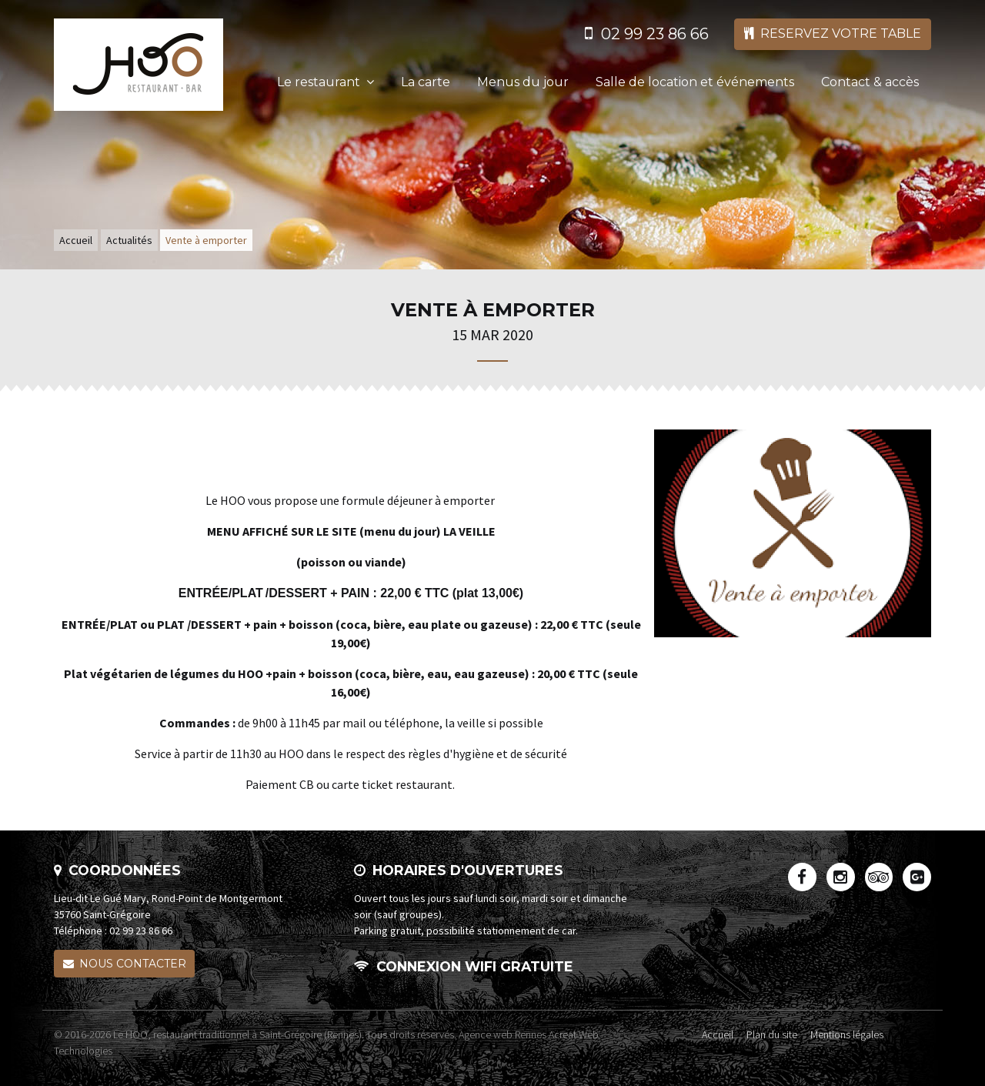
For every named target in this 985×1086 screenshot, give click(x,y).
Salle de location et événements (695, 82)
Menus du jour (523, 82)
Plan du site (771, 1034)
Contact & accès (870, 82)
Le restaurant (325, 82)
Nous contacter (124, 964)
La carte (425, 82)
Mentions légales (846, 1034)
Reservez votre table (832, 33)
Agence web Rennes (502, 1034)
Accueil (75, 240)
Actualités (129, 240)
